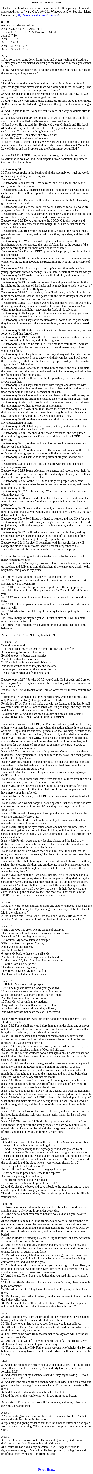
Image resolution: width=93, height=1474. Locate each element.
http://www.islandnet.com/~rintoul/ (37, 15)
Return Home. (46, 1469)
